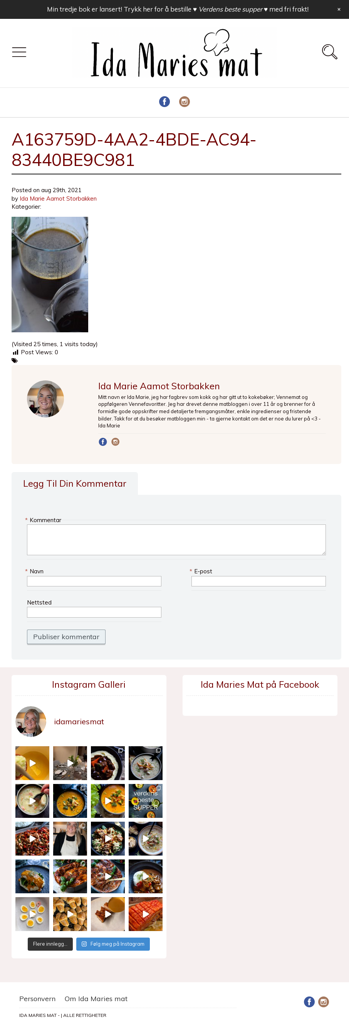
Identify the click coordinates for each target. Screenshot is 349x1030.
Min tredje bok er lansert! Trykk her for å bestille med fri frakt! (178, 9)
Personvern (37, 998)
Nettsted (39, 602)
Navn (35, 571)
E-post (201, 571)
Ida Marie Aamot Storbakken (58, 198)
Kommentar (44, 520)
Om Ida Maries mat (96, 998)
